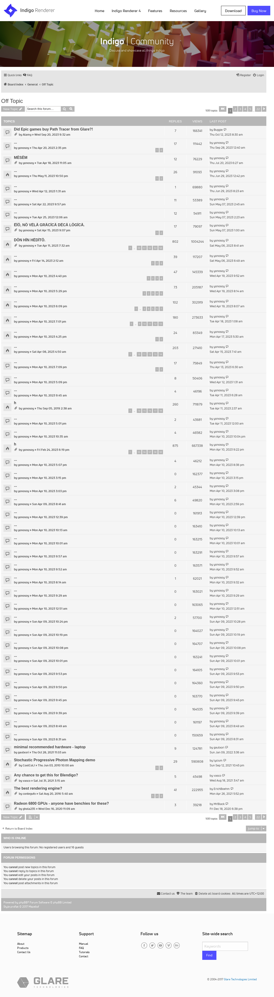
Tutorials (84, 952)
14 (161, 354)
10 (144, 323)
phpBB (23, 902)
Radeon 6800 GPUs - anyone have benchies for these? (61, 803)
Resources (178, 10)
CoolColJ (29, 765)
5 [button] (250, 109)
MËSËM (20, 158)
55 (139, 452)
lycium (218, 760)
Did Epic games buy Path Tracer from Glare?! (53, 129)
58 (155, 452)
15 (144, 410)
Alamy (27, 135)
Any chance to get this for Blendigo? (46, 775)
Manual (83, 944)
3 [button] (240, 109)
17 (155, 410)
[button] (222, 109)
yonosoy (23, 148)
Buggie (218, 130)
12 (155, 323)
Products (23, 948)
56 (144, 452)
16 (150, 410)
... (15, 142)
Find (209, 955)
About (20, 944)
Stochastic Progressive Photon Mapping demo (54, 760)
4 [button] (245, 109)
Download (233, 10)
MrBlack (219, 804)
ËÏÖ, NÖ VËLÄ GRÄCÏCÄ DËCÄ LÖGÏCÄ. (49, 225)
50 (139, 247)
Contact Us (23, 952)
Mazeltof (34, 907)
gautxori (23, 752)
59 (161, 452)
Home (99, 10)
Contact (83, 956)
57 (150, 452)
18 (161, 410)
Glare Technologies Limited (240, 979)
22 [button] (258, 109)
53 (155, 247)
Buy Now (258, 10)
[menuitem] (27, 75)
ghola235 (29, 809)
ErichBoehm (222, 789)
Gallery (200, 10)
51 (144, 247)
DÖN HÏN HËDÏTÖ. (29, 240)
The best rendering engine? (38, 788)
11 (150, 323)
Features (155, 10)
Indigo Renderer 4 (126, 10)
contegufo (29, 794)
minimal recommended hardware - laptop (50, 747)
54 (161, 247)
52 (150, 247)
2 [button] (235, 109)
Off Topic (12, 101)
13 (161, 323)
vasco (26, 781)
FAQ (81, 948)
